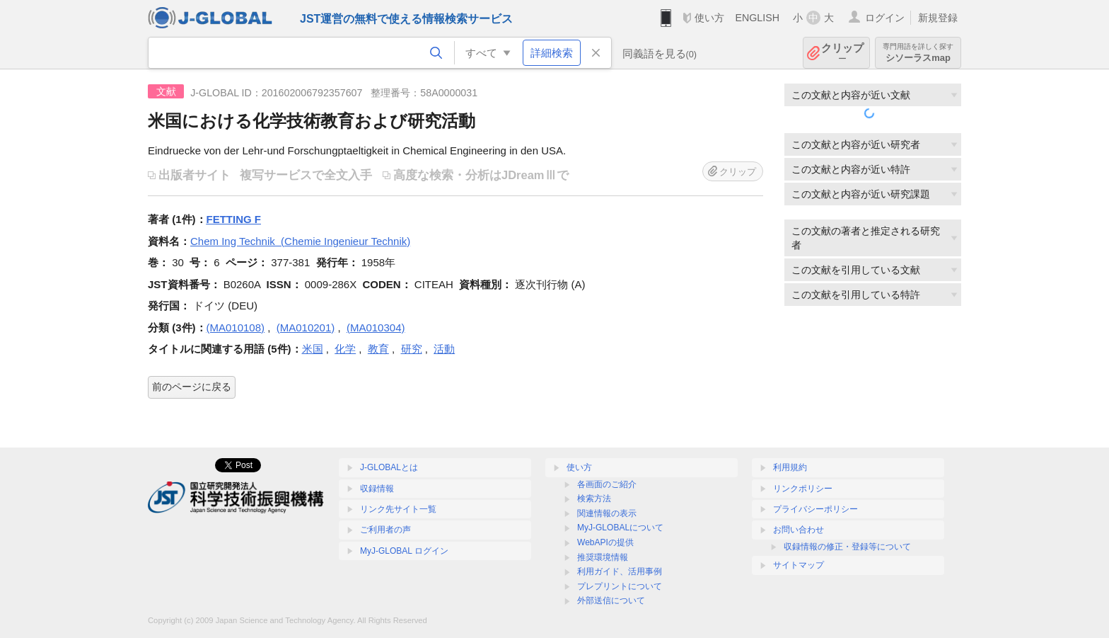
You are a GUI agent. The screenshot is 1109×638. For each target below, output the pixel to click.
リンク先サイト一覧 (398, 509)
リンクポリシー (802, 489)
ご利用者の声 (385, 530)
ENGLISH (757, 17)
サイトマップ (798, 565)
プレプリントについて (619, 586)
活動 (444, 349)
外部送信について (611, 600)
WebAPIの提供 (605, 542)
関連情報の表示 (607, 513)
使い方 (709, 17)
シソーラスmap (918, 52)
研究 (411, 349)
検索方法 (594, 498)
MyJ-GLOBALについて (620, 527)
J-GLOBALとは (389, 467)
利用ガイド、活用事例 (619, 571)
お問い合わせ (798, 530)
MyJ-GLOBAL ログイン (404, 551)
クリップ (842, 53)
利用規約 (790, 467)
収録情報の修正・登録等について (847, 547)
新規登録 (938, 17)
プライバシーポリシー (815, 509)
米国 (312, 349)
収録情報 (377, 489)
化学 (345, 349)
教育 (378, 349)
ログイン (885, 17)
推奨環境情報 (602, 557)
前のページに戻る (191, 386)
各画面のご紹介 (607, 484)
